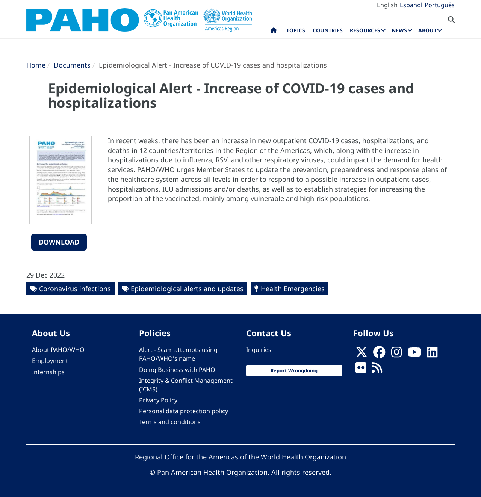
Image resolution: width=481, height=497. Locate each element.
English (387, 5)
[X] (361, 354)
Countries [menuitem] (328, 30)
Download (59, 241)
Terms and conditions (170, 422)
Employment (50, 361)
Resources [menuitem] (365, 30)
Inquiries (258, 350)
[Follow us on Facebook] (379, 354)
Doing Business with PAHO (177, 370)
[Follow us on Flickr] (360, 370)
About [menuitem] (427, 30)
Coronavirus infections (75, 288)
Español (411, 5)
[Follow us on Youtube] (414, 354)
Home (35, 64)
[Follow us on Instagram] (396, 354)
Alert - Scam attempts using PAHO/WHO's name (178, 354)
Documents (72, 64)
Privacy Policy (158, 400)
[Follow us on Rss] (377, 370)
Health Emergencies (293, 288)
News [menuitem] (399, 30)
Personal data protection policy (183, 411)
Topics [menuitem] (295, 30)
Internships (48, 372)
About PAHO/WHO (58, 350)
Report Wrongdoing (294, 370)
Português (440, 5)
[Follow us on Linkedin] (432, 354)
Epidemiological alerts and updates (187, 288)
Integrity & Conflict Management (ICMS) (186, 384)
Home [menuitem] (274, 31)
